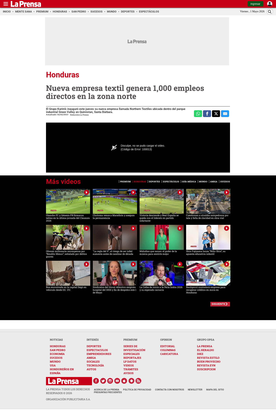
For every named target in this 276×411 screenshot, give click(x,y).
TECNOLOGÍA (95, 365)
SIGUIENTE (218, 304)
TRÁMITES (130, 369)
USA (53, 365)
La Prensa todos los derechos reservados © (68, 391)
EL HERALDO (205, 350)
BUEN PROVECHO (208, 361)
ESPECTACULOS (97, 350)
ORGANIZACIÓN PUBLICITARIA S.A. (68, 399)
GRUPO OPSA (205, 339)
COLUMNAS (168, 350)
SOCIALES (93, 361)
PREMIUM (130, 339)
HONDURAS (58, 346)
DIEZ (200, 354)
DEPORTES (94, 346)
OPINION (166, 339)
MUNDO (55, 361)
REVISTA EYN (206, 365)
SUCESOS (56, 358)
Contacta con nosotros (169, 389)
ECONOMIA (57, 354)
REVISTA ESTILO (208, 358)
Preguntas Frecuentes (108, 392)
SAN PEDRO (57, 350)
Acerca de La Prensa (106, 389)
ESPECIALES (131, 354)
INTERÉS (93, 339)
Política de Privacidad (137, 389)
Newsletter (195, 389)
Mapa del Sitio (215, 389)
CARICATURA (169, 354)
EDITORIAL (167, 346)
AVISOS (128, 373)
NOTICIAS (56, 339)
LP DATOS (129, 361)
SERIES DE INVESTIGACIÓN (134, 348)
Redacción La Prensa (79, 115)
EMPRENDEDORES (99, 354)
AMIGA (91, 358)
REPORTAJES (132, 358)
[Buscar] (270, 12)
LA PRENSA (204, 346)
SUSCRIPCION (206, 369)
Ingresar (255, 3)
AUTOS (91, 369)
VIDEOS (128, 365)
